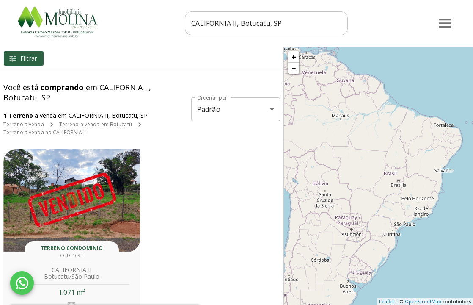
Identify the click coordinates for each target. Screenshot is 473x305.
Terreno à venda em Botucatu (95, 124)
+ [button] (294, 57)
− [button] (294, 68)
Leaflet (386, 301)
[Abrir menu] (445, 23)
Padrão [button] (208, 109)
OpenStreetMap (423, 301)
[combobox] (266, 23)
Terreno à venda (23, 124)
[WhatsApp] (22, 283)
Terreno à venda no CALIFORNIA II (44, 132)
